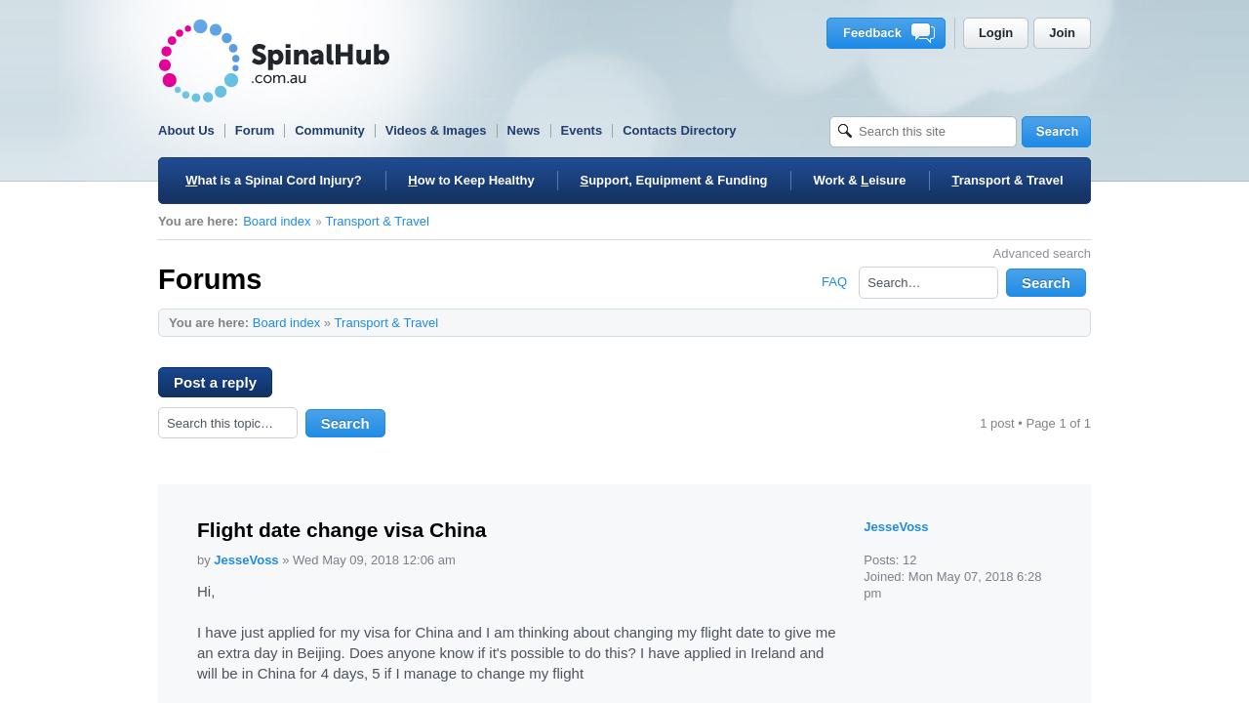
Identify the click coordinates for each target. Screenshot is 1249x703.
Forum (254, 130)
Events (582, 130)
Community (330, 130)
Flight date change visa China (341, 529)
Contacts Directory (679, 130)
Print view (1036, 322)
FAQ (834, 281)
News (524, 130)
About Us (186, 130)
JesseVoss (246, 560)
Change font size (1066, 322)
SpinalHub (274, 61)
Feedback (889, 33)
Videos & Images (436, 130)
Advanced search (1042, 253)
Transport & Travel (377, 221)
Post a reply (223, 385)
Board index (276, 221)
